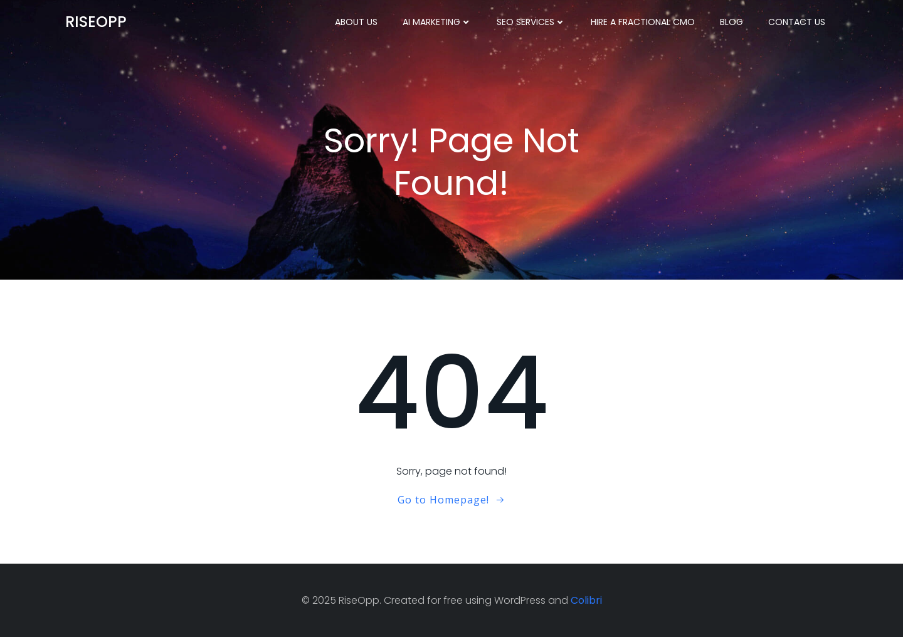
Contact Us (796, 22)
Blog (731, 22)
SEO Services (531, 22)
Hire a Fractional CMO (643, 22)
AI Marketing (437, 22)
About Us (356, 22)
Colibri (586, 600)
